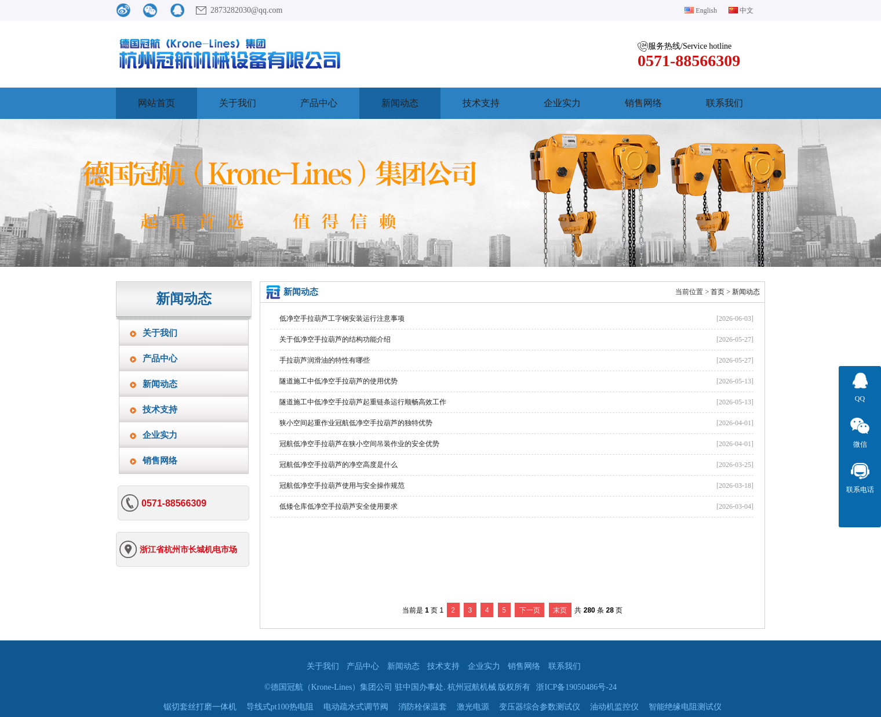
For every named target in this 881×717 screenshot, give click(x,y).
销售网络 (643, 103)
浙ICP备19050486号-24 (576, 687)
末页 (560, 610)
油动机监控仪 (614, 706)
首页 (718, 292)
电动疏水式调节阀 (355, 706)
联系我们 (724, 103)
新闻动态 (399, 103)
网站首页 (156, 103)
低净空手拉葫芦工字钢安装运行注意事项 (342, 318)
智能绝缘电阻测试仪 (685, 706)
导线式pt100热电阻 (280, 706)
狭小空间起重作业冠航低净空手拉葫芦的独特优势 (355, 423)
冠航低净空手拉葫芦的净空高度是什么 (338, 465)
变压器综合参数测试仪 (539, 706)
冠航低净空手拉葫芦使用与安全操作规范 (342, 485)
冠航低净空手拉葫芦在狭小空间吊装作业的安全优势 (359, 444)
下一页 (529, 610)
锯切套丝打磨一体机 (199, 706)
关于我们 (237, 103)
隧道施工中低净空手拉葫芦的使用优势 (338, 381)
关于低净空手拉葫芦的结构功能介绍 (335, 339)
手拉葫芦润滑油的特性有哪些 (324, 360)
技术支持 (481, 103)
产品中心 (318, 103)
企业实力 (562, 103)
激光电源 (473, 706)
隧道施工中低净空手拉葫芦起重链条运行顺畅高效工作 (362, 402)
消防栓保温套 (422, 706)
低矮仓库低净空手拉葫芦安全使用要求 (338, 506)
